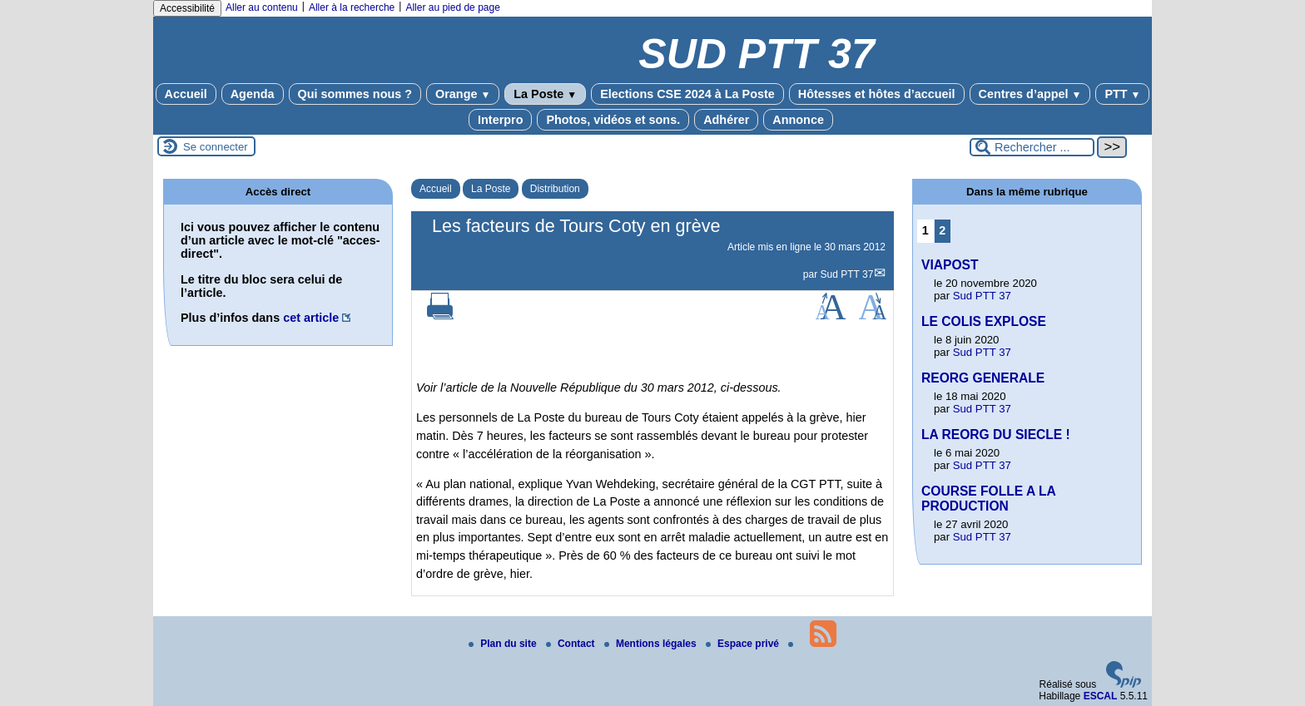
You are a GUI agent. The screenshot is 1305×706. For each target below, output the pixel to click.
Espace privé (744, 643)
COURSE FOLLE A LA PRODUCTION (988, 498)
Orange (462, 94)
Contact (572, 643)
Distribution (555, 189)
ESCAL (1101, 696)
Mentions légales (651, 643)
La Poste (545, 94)
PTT (1122, 94)
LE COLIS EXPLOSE (983, 321)
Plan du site (504, 643)
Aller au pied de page (452, 7)
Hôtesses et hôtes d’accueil (876, 94)
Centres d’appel (1030, 94)
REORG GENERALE (982, 378)
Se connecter (215, 147)
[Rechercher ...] (1032, 147)
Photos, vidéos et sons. (613, 119)
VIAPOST (949, 265)
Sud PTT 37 (847, 274)
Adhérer (726, 119)
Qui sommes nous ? (355, 94)
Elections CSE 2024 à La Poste (687, 94)
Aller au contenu (262, 7)
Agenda (253, 94)
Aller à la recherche (351, 7)
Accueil (186, 94)
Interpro (500, 119)
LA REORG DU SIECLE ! (995, 434)
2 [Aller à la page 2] (942, 230)
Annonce (798, 119)
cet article (311, 317)
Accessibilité (187, 8)
